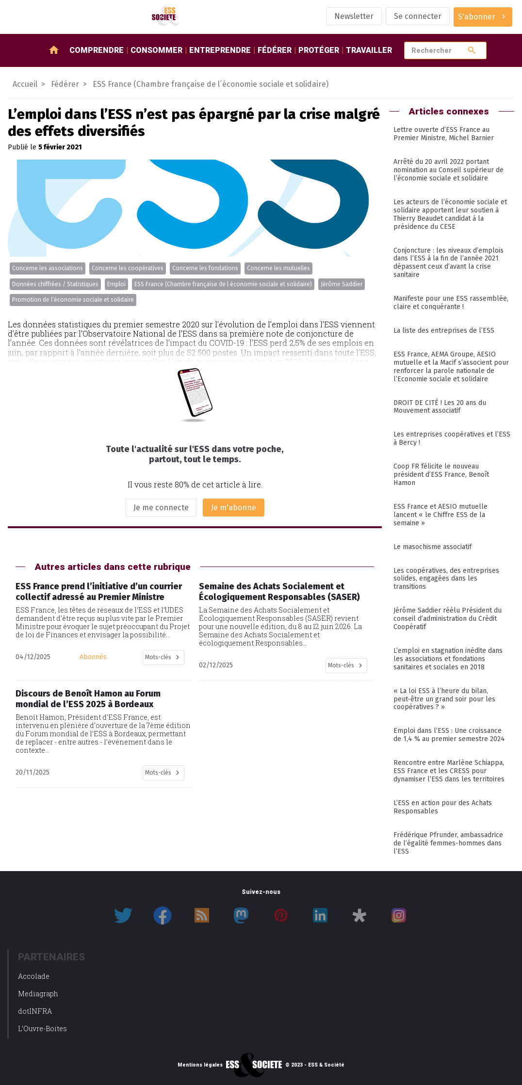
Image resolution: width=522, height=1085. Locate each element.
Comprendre (96, 50)
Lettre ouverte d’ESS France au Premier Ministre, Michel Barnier (443, 134)
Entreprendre (220, 50)
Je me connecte (161, 507)
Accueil (25, 84)
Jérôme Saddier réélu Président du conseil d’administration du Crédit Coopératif (447, 618)
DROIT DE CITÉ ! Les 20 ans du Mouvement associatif (439, 407)
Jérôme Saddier (341, 284)
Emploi (116, 284)
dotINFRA (35, 1011)
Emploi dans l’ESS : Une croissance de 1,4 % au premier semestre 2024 (449, 735)
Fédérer (275, 50)
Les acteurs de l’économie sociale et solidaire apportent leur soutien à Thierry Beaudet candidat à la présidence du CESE (450, 214)
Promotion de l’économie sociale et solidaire (73, 299)
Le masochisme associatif (432, 547)
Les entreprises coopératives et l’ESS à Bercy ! (451, 438)
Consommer (156, 50)
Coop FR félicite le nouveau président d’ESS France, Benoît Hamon (441, 474)
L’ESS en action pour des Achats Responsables (442, 807)
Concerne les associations (47, 268)
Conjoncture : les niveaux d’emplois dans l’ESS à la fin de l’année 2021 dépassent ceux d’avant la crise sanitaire (448, 262)
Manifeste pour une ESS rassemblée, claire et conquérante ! (450, 302)
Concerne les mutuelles (278, 268)
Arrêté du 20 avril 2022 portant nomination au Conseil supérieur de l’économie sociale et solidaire (448, 170)
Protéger (318, 50)
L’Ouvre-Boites (42, 1028)
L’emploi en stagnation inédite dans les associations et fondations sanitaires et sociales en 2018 (448, 659)
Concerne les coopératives (127, 268)
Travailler (369, 50)
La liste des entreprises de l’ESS (443, 330)
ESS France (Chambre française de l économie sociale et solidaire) (223, 284)
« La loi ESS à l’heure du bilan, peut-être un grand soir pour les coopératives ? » (444, 699)
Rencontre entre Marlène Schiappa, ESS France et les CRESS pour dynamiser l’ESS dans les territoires (449, 771)
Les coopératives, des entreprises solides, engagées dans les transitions (446, 579)
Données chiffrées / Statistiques (55, 284)
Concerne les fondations (205, 268)
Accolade (33, 976)
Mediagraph (38, 993)
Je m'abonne (233, 507)
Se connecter (417, 16)
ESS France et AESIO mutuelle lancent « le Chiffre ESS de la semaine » (440, 514)
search (472, 50)
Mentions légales (200, 1065)
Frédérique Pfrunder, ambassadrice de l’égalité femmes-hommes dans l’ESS (448, 843)
